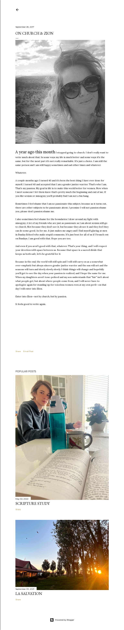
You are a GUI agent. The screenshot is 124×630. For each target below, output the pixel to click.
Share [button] (18, 351)
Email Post (28, 351)
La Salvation (28, 593)
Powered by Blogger (62, 620)
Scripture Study (32, 503)
